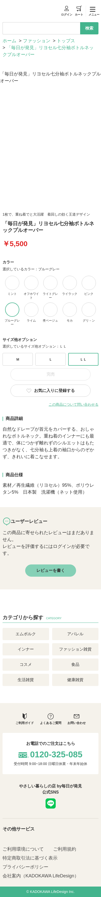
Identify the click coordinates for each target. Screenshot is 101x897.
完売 (51, 374)
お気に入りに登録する (54, 390)
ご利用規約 (64, 849)
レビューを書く (50, 570)
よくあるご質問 (50, 719)
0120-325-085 (56, 754)
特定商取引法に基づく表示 (30, 858)
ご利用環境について (23, 849)
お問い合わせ (76, 719)
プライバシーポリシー (25, 866)
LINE (51, 803)
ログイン (66, 11)
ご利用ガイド (25, 719)
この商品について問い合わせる (73, 404)
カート (79, 11)
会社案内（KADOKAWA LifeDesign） (41, 875)
